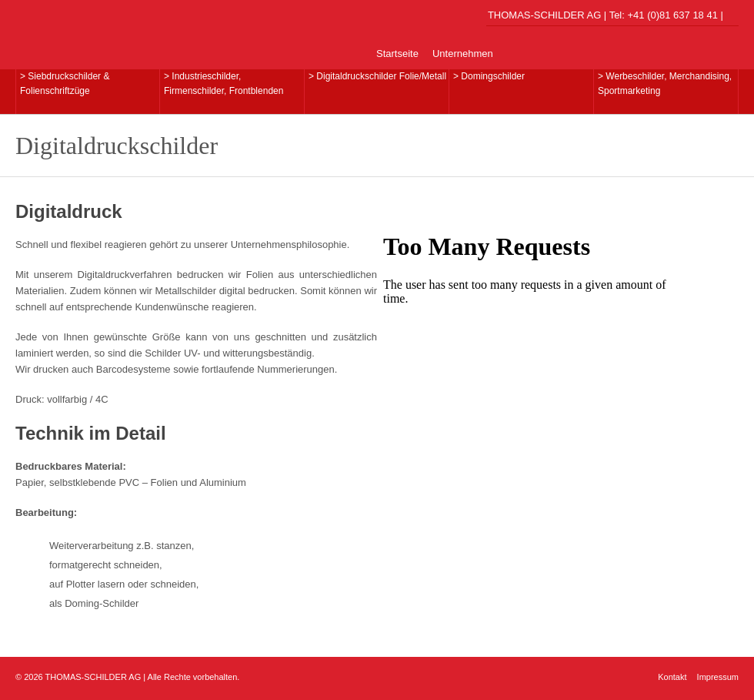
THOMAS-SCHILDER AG (123, 34)
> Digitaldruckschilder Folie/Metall (377, 76)
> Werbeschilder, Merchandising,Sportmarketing (665, 83)
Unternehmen (462, 53)
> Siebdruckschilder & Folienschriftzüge (64, 83)
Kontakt (672, 677)
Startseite (397, 53)
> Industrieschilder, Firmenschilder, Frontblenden (223, 83)
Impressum (718, 677)
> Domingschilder (489, 76)
